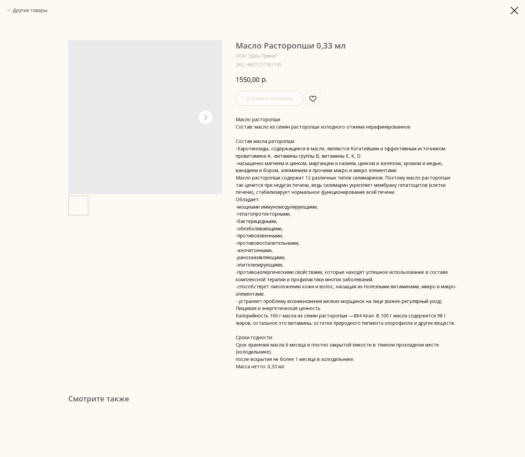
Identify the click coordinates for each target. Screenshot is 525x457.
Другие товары (30, 10)
